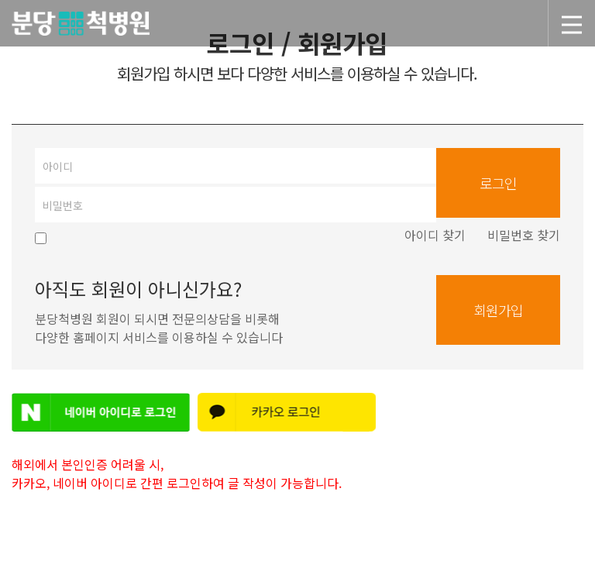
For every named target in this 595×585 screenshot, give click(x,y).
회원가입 (498, 310)
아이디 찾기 (435, 234)
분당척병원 (405, 26)
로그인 (498, 183)
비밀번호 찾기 (523, 234)
